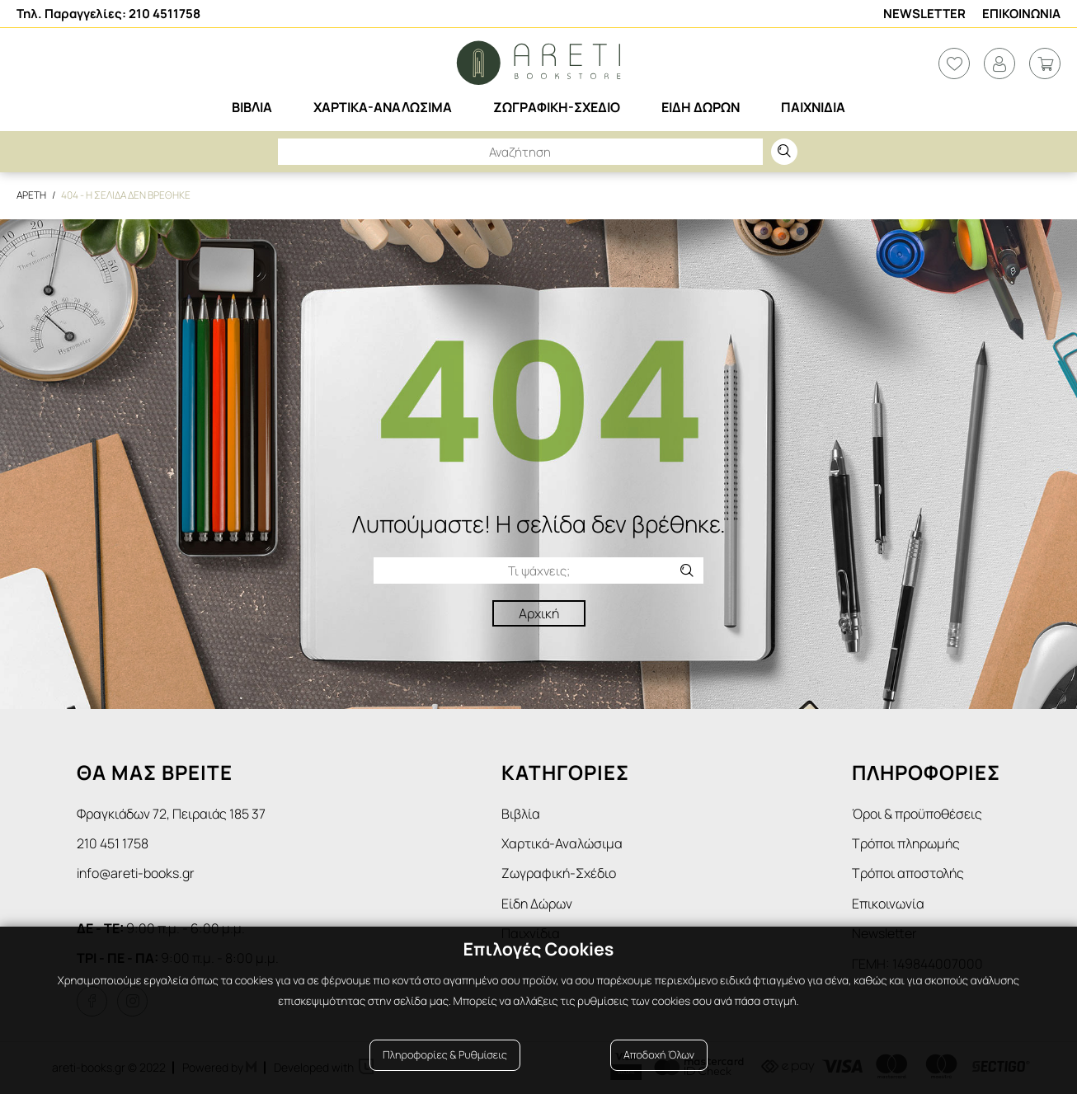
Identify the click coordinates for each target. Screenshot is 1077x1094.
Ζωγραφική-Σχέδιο (558, 873)
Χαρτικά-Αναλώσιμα (562, 843)
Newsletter (924, 13)
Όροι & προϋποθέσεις (917, 814)
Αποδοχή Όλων (658, 1055)
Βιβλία (520, 814)
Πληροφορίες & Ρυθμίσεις (445, 1055)
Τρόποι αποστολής (908, 873)
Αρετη (31, 195)
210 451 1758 (112, 843)
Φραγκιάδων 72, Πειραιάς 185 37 (171, 814)
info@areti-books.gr (136, 873)
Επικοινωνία (888, 903)
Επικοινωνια (1021, 13)
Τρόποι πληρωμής (906, 843)
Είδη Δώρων (536, 903)
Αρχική (539, 613)
